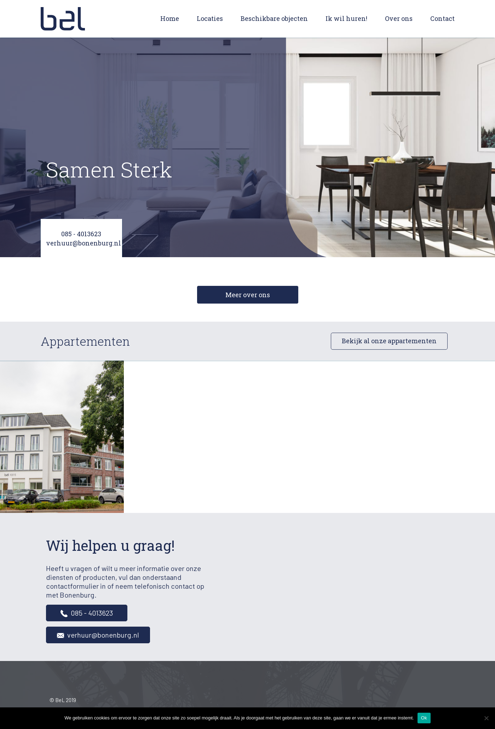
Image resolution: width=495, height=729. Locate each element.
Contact (442, 18)
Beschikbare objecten (274, 18)
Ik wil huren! (346, 18)
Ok (424, 717)
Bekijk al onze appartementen (389, 341)
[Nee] (486, 718)
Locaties (210, 18)
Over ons (399, 18)
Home (169, 18)
